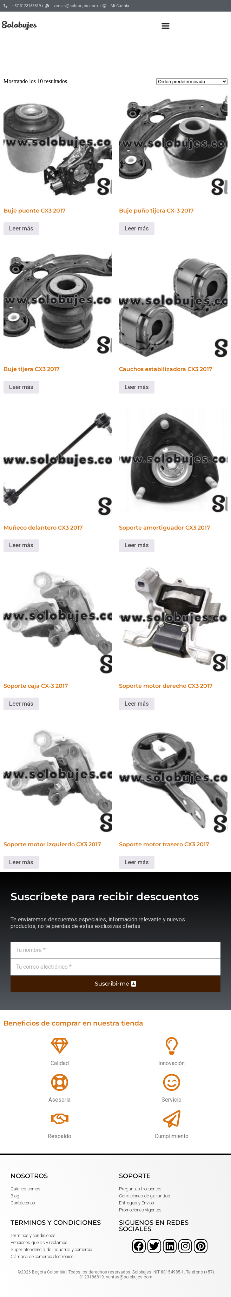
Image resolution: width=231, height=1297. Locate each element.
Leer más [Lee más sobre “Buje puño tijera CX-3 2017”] (137, 228)
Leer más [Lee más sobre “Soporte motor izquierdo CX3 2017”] (21, 862)
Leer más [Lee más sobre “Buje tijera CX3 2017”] (21, 387)
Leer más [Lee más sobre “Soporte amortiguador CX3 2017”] (137, 545)
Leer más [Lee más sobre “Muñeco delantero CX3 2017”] (21, 545)
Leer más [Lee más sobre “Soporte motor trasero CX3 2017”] (137, 862)
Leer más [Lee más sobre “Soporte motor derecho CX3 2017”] (137, 703)
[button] (165, 25)
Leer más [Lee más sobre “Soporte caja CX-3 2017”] (21, 703)
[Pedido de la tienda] (191, 81)
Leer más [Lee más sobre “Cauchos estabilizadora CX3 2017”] (137, 387)
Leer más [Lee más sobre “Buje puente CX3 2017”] (21, 228)
